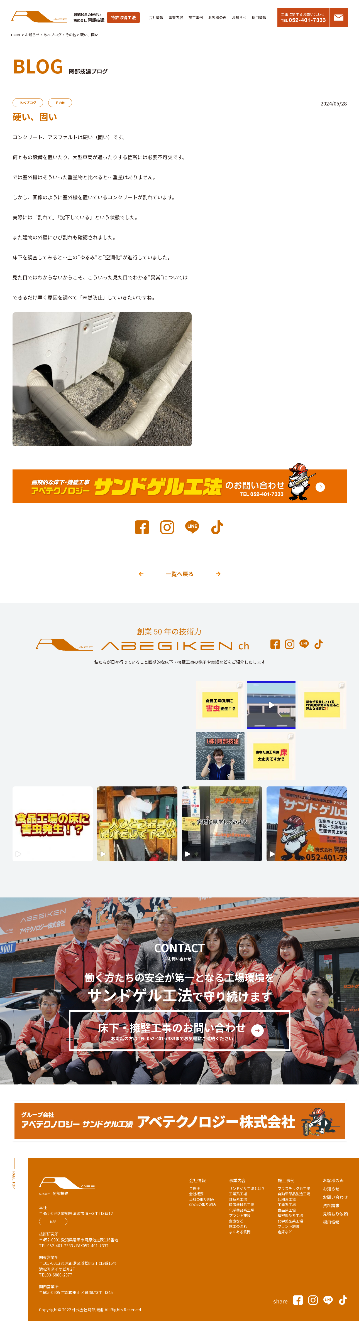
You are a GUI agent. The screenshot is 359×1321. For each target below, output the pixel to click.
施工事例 (196, 17)
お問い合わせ (335, 1197)
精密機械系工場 (241, 1204)
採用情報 (259, 17)
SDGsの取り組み (202, 1204)
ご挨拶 (194, 1188)
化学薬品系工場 (241, 1210)
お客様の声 (217, 17)
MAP (53, 1221)
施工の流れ (238, 1226)
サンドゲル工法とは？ (247, 1188)
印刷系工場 (287, 1199)
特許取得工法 (123, 17)
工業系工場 (238, 1193)
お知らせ (239, 17)
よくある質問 (240, 1231)
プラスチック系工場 (294, 1188)
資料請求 (331, 1205)
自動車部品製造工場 (294, 1193)
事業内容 (175, 17)
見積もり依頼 (335, 1214)
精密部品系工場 (290, 1215)
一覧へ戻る (180, 574)
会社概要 (196, 1193)
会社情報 (156, 17)
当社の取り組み (201, 1199)
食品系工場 (238, 1199)
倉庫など (236, 1221)
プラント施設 (240, 1215)
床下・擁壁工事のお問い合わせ (172, 1031)
